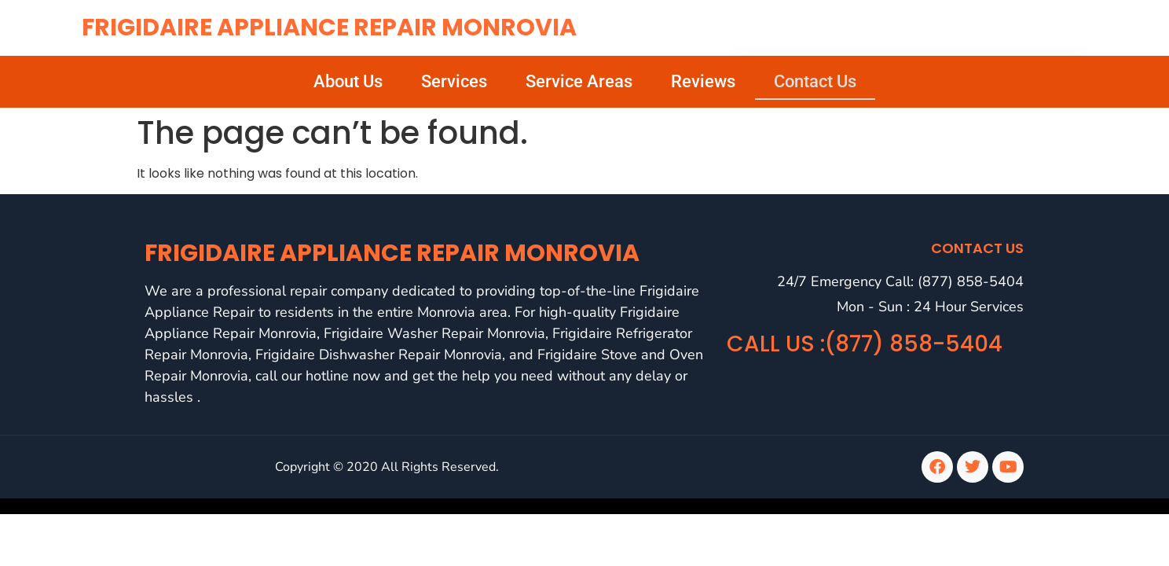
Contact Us (815, 81)
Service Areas (579, 81)
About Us (348, 81)
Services (454, 81)
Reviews (703, 81)
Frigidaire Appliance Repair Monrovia (329, 27)
